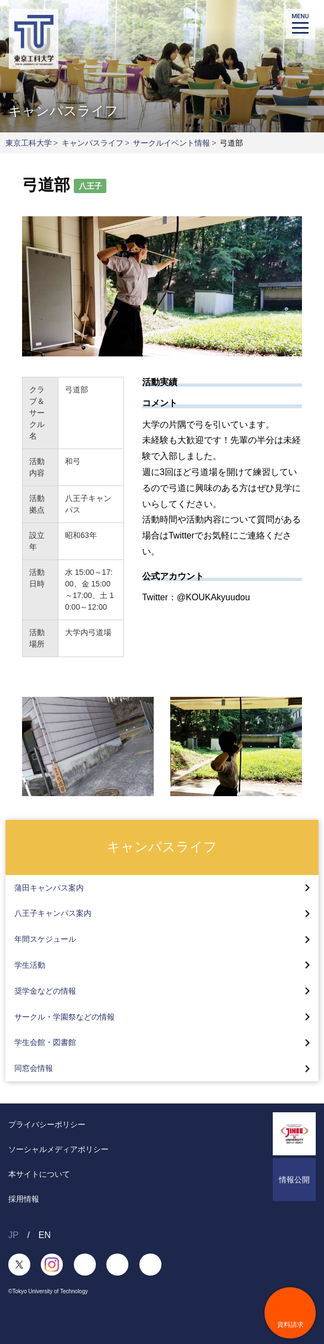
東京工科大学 (29, 142)
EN (45, 1235)
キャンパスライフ (92, 142)
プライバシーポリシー (46, 1124)
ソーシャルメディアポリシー (58, 1149)
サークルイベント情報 (171, 142)
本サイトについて (39, 1174)
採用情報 (23, 1198)
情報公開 (294, 1179)
